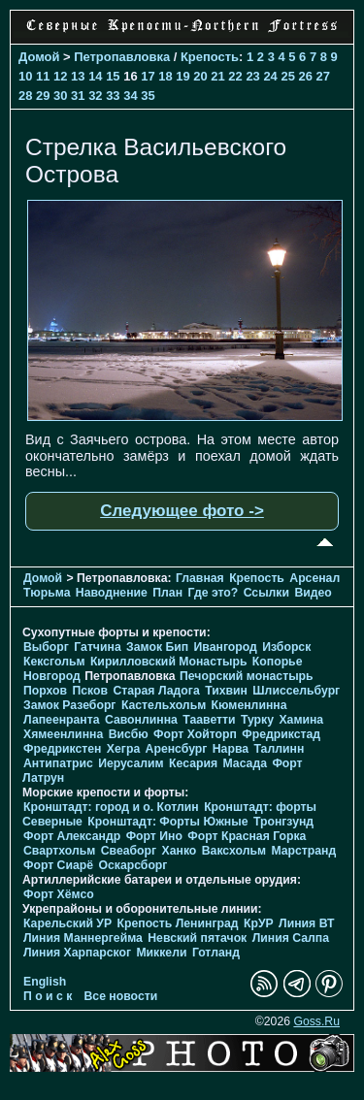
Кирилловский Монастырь (169, 661)
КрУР (259, 923)
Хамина (301, 720)
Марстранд (303, 850)
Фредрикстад (281, 734)
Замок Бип (157, 647)
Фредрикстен (62, 749)
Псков (90, 690)
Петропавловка (122, 56)
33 (112, 95)
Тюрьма (46, 592)
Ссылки (266, 592)
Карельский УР (67, 923)
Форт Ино (154, 836)
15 (112, 76)
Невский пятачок (197, 938)
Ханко (179, 850)
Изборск (286, 647)
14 (95, 76)
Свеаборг (128, 850)
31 (77, 95)
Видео (312, 592)
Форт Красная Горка (246, 836)
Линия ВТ (306, 923)
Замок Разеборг (69, 705)
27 (323, 76)
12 (60, 76)
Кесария (193, 763)
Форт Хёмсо (58, 894)
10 (25, 76)
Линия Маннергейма (83, 938)
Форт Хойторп (195, 734)
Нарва (230, 749)
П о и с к (47, 996)
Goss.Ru (316, 1021)
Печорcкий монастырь (247, 676)
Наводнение (112, 592)
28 (25, 95)
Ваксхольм (234, 850)
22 (235, 76)
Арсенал (314, 578)
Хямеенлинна (63, 734)
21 (217, 76)
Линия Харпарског (77, 952)
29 (43, 95)
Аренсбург (177, 749)
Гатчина (97, 647)
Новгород (52, 676)
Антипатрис (58, 763)
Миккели (161, 952)
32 (95, 95)
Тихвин (226, 690)
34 (130, 95)
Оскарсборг (132, 865)
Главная (200, 578)
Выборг (46, 647)
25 (287, 76)
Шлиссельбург (296, 690)
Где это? (212, 592)
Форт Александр (71, 836)
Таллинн (278, 749)
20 (200, 76)
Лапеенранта (61, 720)
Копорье (277, 661)
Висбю (129, 734)
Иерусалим (131, 763)
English (44, 981)
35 (147, 95)
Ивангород (225, 647)
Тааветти (208, 720)
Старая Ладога (156, 690)
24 (270, 76)
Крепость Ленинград (178, 923)
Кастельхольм (163, 705)
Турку (257, 720)
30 (60, 95)
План (167, 592)
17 (147, 76)
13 (77, 76)
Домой (38, 56)
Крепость (210, 56)
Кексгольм (53, 661)
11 (43, 76)
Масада (244, 763)
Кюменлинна (249, 705)
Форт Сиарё (58, 865)
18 (165, 76)
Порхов (45, 690)
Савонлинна (141, 720)
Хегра (123, 749)
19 (182, 76)
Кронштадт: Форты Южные (167, 821)
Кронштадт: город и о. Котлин (111, 807)
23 (252, 76)
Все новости (121, 996)
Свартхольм (59, 850)
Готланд (216, 952)
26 (305, 76)
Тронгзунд (283, 821)
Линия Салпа (290, 938)
